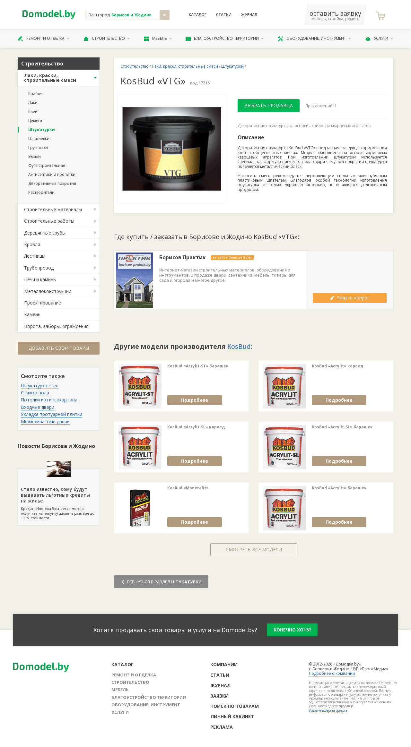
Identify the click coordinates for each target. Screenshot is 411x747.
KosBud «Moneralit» (188, 488)
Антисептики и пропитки (51, 174)
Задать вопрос (350, 298)
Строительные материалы (53, 209)
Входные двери (37, 407)
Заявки (219, 695)
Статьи (224, 14)
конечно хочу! (292, 630)
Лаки (33, 102)
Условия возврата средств (328, 710)
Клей (33, 111)
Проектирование (42, 303)
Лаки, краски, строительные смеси (50, 77)
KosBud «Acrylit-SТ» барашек (198, 366)
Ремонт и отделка (44, 38)
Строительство (106, 38)
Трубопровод (39, 268)
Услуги (379, 38)
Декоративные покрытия (52, 183)
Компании (224, 664)
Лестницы (34, 256)
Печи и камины (40, 279)
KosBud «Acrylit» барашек (339, 488)
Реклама (221, 727)
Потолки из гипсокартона (49, 400)
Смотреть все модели (254, 549)
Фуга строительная (46, 165)
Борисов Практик (182, 257)
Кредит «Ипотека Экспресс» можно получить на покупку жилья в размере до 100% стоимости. (58, 494)
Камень (32, 314)
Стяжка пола (35, 393)
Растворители (41, 192)
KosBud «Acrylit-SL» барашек (342, 427)
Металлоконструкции (47, 291)
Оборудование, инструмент (314, 38)
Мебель (158, 38)
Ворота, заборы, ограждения (56, 326)
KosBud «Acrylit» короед (337, 366)
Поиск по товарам (234, 706)
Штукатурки (41, 129)
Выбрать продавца (268, 105)
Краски (35, 93)
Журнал (249, 14)
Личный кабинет (232, 716)
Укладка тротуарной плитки (51, 414)
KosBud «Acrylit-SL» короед (196, 427)
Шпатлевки (38, 138)
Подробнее (194, 400)
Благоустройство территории (225, 38)
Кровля (32, 244)
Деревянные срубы (45, 233)
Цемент (35, 120)
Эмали (34, 156)
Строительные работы (49, 221)
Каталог (197, 14)
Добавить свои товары (59, 348)
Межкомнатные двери (45, 421)
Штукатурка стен (39, 385)
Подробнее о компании (332, 673)
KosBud (238, 346)
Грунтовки (38, 147)
